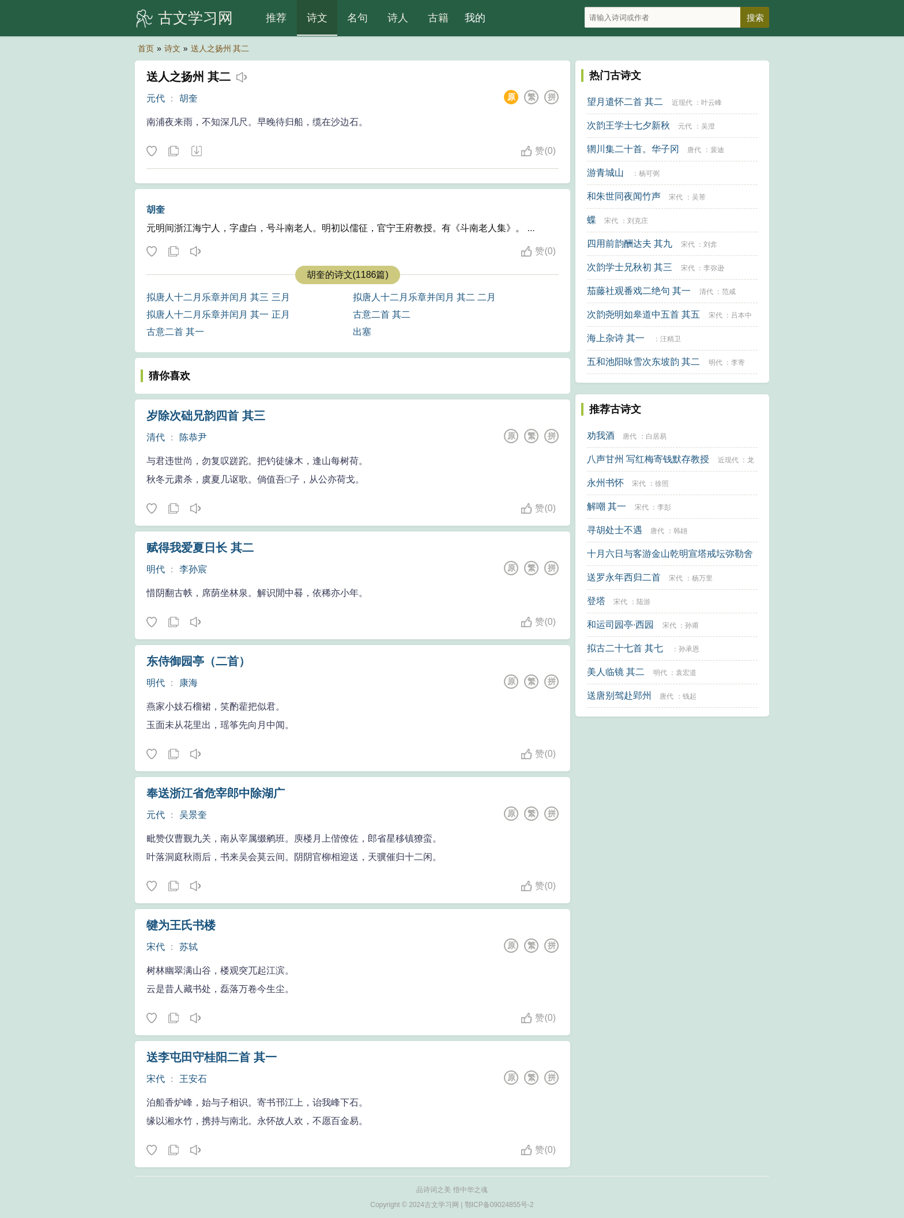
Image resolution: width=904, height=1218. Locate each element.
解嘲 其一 (606, 506)
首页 (146, 48)
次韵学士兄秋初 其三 (629, 267)
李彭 (664, 507)
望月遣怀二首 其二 (625, 102)
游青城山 (605, 173)
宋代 (155, 947)
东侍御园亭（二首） (198, 661)
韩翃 (680, 531)
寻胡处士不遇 (614, 530)
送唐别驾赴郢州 (619, 695)
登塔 (596, 601)
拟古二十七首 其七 (625, 648)
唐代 (694, 150)
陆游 (643, 602)
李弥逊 (713, 268)
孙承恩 (689, 649)
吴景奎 (193, 815)
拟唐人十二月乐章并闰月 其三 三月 (218, 297)
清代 (155, 437)
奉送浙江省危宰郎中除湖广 (215, 793)
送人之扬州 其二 (220, 48)
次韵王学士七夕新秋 (628, 125)
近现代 (682, 103)
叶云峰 (711, 103)
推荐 (276, 18)
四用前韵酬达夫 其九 (629, 243)
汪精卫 (670, 339)
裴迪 (717, 150)
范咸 (729, 292)
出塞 (362, 332)
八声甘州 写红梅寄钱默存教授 (648, 459)
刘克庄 (637, 221)
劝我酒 (601, 435)
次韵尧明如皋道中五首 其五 (643, 314)
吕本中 (741, 315)
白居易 (656, 436)
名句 (357, 18)
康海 (188, 683)
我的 (475, 18)
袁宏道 (686, 673)
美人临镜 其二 (616, 672)
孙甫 (692, 625)
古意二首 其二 (381, 314)
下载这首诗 (196, 151)
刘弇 (710, 244)
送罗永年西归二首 (624, 577)
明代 (155, 569)
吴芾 (699, 197)
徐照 (662, 484)
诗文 (317, 18)
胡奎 (188, 98)
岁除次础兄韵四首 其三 (205, 415)
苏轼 (188, 947)
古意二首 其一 (175, 332)
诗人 (397, 18)
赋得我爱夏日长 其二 (200, 547)
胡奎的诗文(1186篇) (348, 275)
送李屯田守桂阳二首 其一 (211, 1057)
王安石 (193, 1079)
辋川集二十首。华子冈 (633, 149)
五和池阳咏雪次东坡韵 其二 (643, 362)
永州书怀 (605, 483)
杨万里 (702, 578)
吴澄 (708, 126)
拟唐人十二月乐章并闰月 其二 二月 (424, 297)
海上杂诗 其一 (616, 338)
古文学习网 (195, 18)
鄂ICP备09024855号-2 (499, 1205)
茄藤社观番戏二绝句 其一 (639, 291)
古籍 (438, 18)
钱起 (689, 696)
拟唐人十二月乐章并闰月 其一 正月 (218, 314)
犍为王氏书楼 (181, 925)
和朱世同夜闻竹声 (624, 196)
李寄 (738, 363)
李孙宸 (193, 569)
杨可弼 (649, 173)
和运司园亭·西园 (620, 624)
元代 (155, 98)
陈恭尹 (193, 437)
